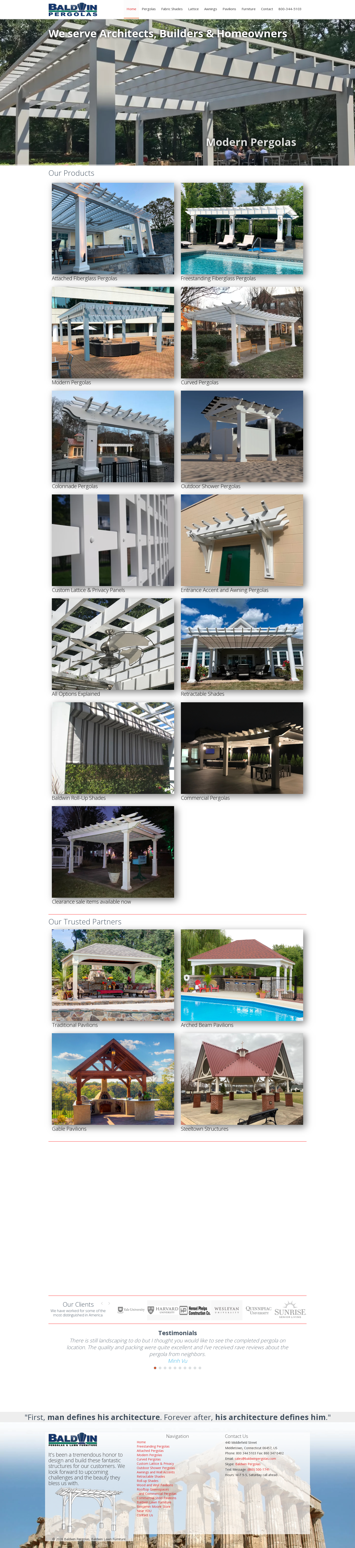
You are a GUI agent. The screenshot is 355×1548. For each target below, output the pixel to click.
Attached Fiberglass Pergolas (84, 278)
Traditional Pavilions (75, 1024)
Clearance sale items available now (91, 901)
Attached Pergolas (150, 1450)
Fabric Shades (172, 9)
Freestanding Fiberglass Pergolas (218, 278)
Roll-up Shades (147, 1481)
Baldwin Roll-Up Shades (79, 797)
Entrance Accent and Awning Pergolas (225, 590)
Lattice (193, 9)
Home (131, 9)
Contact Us (145, 1515)
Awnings (210, 9)
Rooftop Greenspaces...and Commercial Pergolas (157, 1491)
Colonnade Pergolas (75, 486)
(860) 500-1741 (258, 1469)
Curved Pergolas (199, 382)
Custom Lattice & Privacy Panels (88, 590)
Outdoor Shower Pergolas (210, 486)
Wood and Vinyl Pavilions (155, 1485)
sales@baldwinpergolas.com (255, 1458)
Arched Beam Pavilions (207, 1024)
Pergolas (149, 9)
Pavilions (229, 9)
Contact (267, 9)
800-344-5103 (290, 9)
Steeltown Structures (204, 1128)
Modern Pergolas (71, 382)
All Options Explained (76, 693)
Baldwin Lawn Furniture (154, 1502)
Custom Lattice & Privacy (155, 1463)
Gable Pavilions (69, 1128)
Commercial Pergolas (205, 797)
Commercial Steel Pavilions (156, 1498)
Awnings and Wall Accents (156, 1472)
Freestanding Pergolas (153, 1446)
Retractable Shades (202, 693)
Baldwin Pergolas (248, 1464)
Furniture (249, 9)
